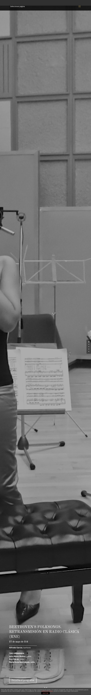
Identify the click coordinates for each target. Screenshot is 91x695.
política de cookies (47, 691)
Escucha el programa (23, 680)
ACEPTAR (45, 693)
